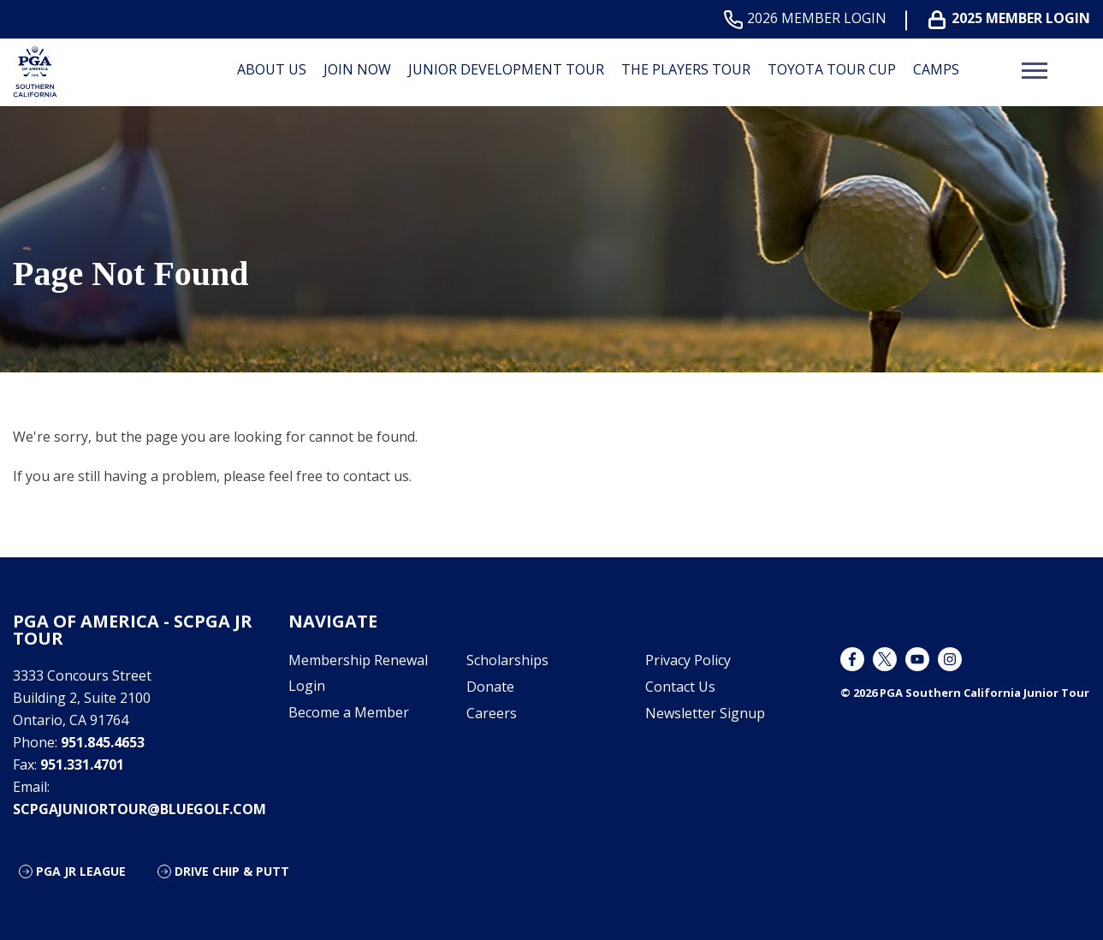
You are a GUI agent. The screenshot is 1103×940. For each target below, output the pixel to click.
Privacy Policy (688, 660)
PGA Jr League (81, 871)
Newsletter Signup (705, 713)
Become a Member (348, 712)
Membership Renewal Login (358, 673)
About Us (271, 69)
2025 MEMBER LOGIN (1012, 18)
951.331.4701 (82, 764)
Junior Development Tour (506, 69)
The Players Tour (685, 69)
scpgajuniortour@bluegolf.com (139, 809)
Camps (936, 69)
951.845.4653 (103, 742)
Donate (490, 686)
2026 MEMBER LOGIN (809, 18)
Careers (491, 713)
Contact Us (680, 686)
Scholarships (507, 660)
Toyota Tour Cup (832, 69)
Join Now (357, 69)
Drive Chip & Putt (232, 871)
